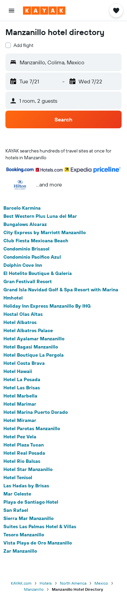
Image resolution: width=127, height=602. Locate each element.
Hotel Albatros (20, 322)
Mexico (101, 583)
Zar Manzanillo (20, 551)
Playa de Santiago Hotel (30, 502)
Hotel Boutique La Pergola (33, 355)
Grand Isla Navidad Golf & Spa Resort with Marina (60, 290)
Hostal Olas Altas (23, 314)
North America (73, 583)
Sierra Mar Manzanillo (28, 518)
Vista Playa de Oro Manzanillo (37, 543)
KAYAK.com (21, 583)
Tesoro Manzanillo (23, 535)
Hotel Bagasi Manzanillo (30, 347)
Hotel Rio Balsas (21, 461)
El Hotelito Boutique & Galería (37, 273)
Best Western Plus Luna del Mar (40, 216)
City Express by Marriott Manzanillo (44, 232)
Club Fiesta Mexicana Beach (35, 241)
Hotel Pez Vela (19, 437)
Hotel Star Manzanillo (27, 469)
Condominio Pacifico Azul (32, 257)
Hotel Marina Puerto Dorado (35, 412)
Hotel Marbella (20, 396)
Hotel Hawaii (17, 371)
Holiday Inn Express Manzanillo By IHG (47, 306)
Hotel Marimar (19, 404)
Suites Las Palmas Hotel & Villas (39, 526)
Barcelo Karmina (22, 208)
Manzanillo (34, 589)
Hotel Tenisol (17, 477)
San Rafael (15, 510)
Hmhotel (13, 298)
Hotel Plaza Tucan (23, 445)
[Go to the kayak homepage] (44, 10)
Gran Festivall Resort (27, 281)
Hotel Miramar (19, 420)
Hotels (46, 583)
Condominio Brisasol (26, 249)
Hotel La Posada (21, 379)
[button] (11, 10)
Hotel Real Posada (24, 453)
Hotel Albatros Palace (28, 330)
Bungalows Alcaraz (25, 224)
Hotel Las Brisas (21, 388)
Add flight (24, 45)
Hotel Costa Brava (24, 363)
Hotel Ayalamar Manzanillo (33, 339)
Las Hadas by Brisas (26, 486)
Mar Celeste (17, 494)
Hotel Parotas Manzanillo (31, 428)
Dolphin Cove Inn (22, 265)
